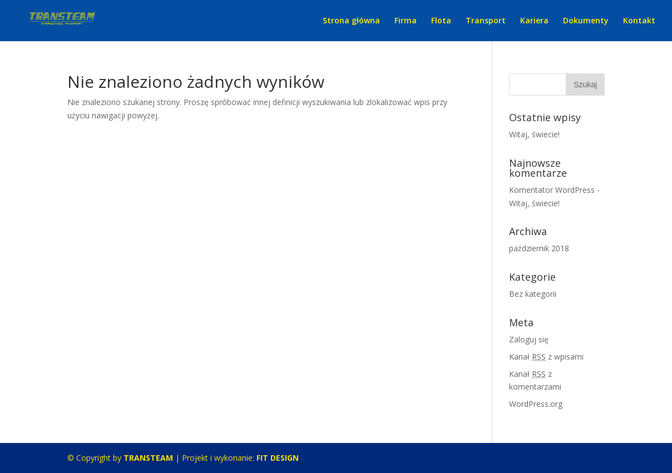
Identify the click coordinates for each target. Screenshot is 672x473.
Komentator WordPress (552, 190)
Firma (405, 21)
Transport (486, 21)
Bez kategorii (532, 293)
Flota (441, 21)
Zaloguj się (529, 339)
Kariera (534, 21)
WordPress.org (535, 404)
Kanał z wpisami (546, 356)
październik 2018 (539, 248)
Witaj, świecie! (534, 134)
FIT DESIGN (277, 457)
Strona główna (351, 21)
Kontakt (639, 21)
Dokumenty (586, 21)
